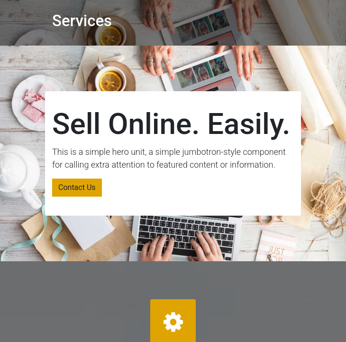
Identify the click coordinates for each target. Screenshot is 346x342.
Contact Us (77, 187)
